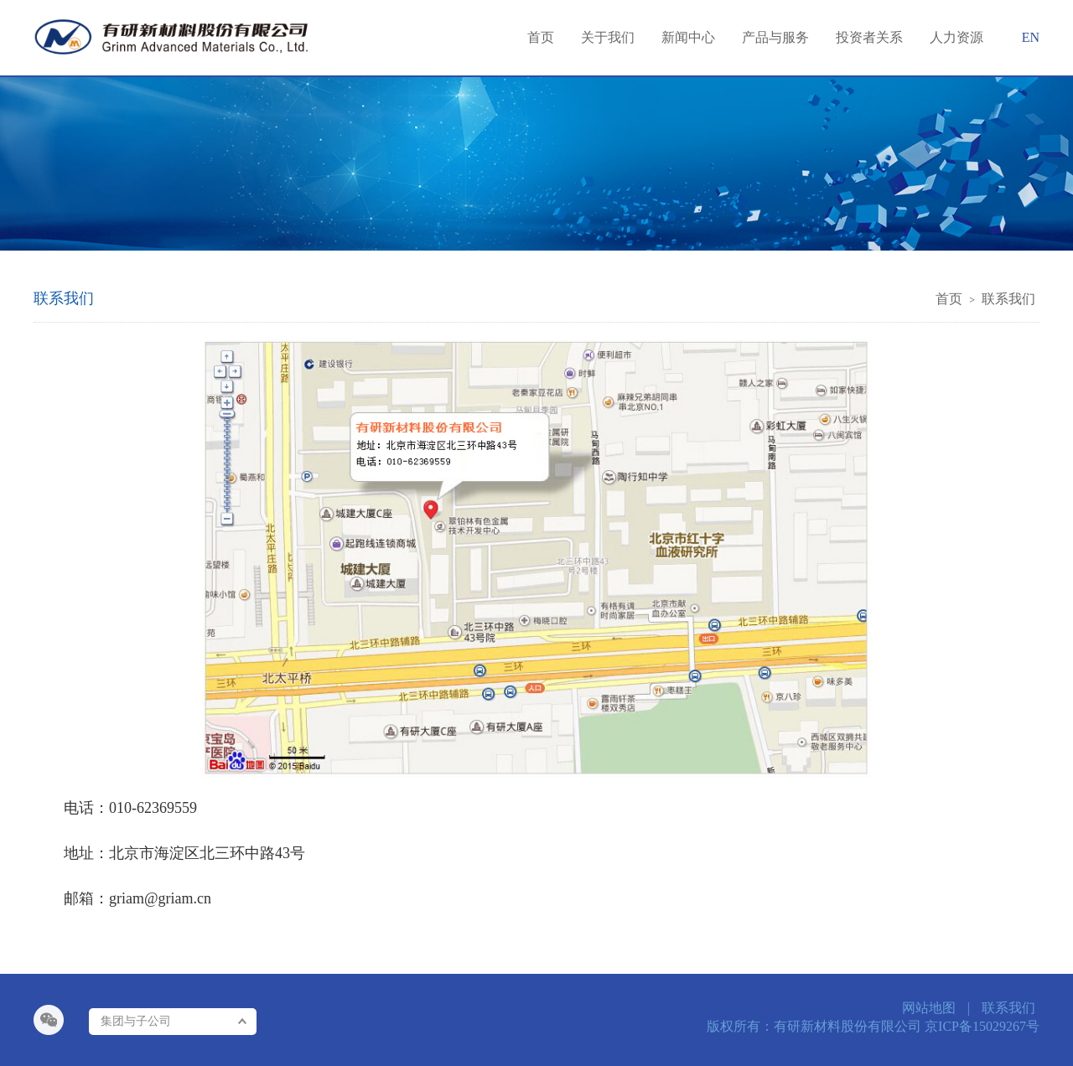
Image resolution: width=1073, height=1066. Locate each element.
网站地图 (929, 1008)
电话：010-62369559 (130, 808)
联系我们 (1008, 299)
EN (1030, 37)
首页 (949, 299)
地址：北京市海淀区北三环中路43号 (184, 853)
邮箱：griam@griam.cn (137, 898)
